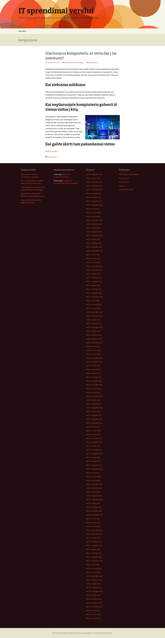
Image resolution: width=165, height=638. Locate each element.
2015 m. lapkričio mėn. (94, 534)
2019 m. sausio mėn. (93, 392)
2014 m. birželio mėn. (93, 599)
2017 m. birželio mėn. (93, 461)
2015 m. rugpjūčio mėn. (94, 545)
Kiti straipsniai (124, 182)
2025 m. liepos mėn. (93, 178)
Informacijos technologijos (74, 62)
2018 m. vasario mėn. (93, 431)
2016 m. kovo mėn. (93, 519)
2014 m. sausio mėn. (93, 618)
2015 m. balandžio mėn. (94, 561)
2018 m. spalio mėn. (93, 400)
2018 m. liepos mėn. (93, 411)
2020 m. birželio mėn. (93, 335)
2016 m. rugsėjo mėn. (94, 496)
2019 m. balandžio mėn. (94, 385)
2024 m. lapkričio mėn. (94, 182)
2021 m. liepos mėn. (93, 285)
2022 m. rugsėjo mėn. (94, 232)
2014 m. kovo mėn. (93, 610)
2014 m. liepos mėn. (93, 595)
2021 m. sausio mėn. (93, 308)
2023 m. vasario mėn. (93, 212)
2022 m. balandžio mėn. (94, 251)
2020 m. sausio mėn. (93, 354)
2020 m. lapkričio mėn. (94, 316)
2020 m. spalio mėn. (93, 320)
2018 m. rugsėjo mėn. (94, 404)
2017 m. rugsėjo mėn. (94, 450)
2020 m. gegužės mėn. (94, 339)
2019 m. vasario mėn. (93, 388)
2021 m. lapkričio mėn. (94, 270)
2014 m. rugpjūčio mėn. (94, 591)
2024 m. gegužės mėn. (94, 186)
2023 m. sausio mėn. (93, 216)
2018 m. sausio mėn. (93, 434)
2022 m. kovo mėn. (93, 255)
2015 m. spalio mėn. (93, 538)
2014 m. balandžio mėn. (94, 607)
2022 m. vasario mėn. (93, 258)
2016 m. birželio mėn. (93, 507)
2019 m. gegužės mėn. (94, 381)
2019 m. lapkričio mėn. (94, 362)
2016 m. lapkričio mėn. (94, 488)
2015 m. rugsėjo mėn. (94, 541)
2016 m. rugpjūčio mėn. (94, 499)
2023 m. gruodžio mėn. (94, 189)
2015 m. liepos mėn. (93, 549)
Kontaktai (22, 31)
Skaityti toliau (52, 151)
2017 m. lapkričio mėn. (94, 442)
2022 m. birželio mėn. (93, 243)
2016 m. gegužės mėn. (94, 511)
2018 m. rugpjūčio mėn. (94, 408)
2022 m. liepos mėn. (93, 239)
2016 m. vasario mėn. (93, 522)
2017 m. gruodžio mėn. (94, 438)
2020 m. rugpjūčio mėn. (94, 327)
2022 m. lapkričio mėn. (94, 224)
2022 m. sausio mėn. (93, 262)
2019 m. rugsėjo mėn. (94, 369)
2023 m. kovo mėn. (93, 209)
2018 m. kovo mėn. (93, 427)
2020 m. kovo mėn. (93, 346)
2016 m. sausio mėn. (93, 526)
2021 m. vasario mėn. (93, 304)
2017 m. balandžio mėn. (94, 469)
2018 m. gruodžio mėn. (94, 396)
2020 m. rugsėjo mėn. (94, 323)
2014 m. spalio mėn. (93, 584)
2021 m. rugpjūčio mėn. (94, 281)
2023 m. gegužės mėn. (94, 201)
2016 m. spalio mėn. (93, 492)
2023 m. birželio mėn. (93, 197)
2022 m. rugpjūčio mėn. (94, 235)
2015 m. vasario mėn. (93, 568)
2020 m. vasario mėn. (93, 350)
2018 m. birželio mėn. (93, 415)
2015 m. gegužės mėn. (94, 557)
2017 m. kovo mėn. (93, 473)
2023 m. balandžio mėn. (94, 205)
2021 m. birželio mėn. (93, 289)
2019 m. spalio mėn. (93, 365)
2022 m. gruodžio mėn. (94, 220)
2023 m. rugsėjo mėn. (94, 193)
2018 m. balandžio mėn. (94, 423)
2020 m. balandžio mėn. (94, 343)
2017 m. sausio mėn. (93, 480)
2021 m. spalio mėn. (93, 274)
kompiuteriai (93, 62)
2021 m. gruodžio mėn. (94, 266)
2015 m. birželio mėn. (93, 553)
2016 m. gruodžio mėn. (94, 484)
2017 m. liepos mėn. (93, 457)
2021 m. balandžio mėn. (94, 297)
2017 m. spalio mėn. (93, 446)
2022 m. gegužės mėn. (94, 247)
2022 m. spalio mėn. (93, 228)
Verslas (121, 186)
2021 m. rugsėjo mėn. (94, 277)
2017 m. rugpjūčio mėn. (94, 453)
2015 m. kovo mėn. (93, 564)
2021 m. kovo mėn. (93, 300)
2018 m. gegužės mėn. (94, 419)
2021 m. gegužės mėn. (94, 293)
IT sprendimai (124, 178)
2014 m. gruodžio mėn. (94, 576)
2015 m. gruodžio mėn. (94, 530)
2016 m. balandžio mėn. (94, 515)
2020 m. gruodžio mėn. (94, 312)
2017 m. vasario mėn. (93, 476)
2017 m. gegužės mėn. (94, 465)
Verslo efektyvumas (126, 189)
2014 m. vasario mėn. (93, 614)
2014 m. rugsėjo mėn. (94, 587)
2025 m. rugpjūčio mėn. (94, 174)
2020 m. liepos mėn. (93, 331)
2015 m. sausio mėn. (93, 572)
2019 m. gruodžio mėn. (94, 358)
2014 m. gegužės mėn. (94, 603)
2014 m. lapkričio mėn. (94, 580)
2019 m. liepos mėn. (93, 373)
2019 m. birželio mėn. (93, 377)
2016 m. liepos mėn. (93, 503)
